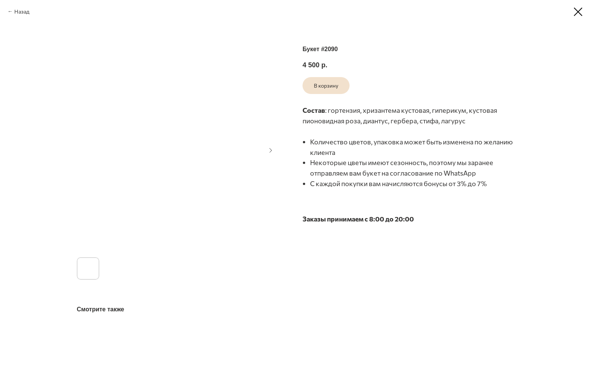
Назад (21, 11)
